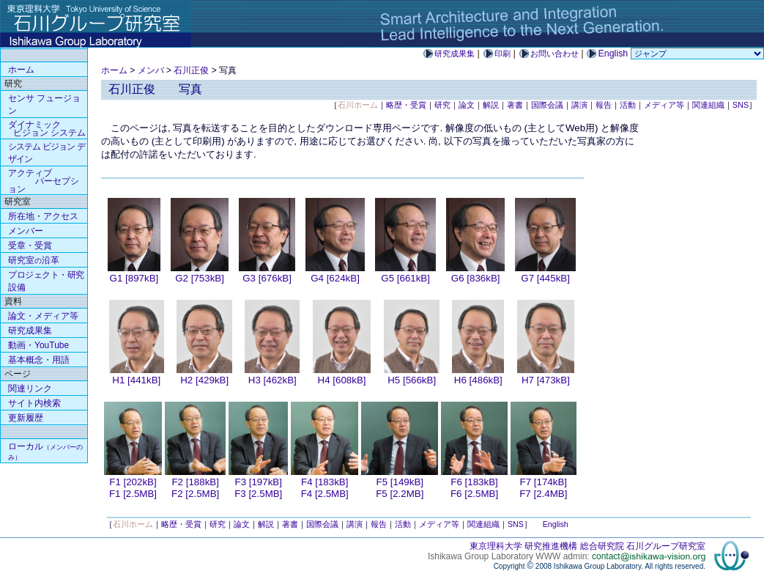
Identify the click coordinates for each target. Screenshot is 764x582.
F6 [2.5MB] (474, 493)
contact (648, 556)
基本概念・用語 (39, 360)
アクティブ (43, 181)
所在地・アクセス (43, 216)
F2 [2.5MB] (195, 493)
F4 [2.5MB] (325, 493)
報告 (604, 104)
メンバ (151, 70)
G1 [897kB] (134, 278)
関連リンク (30, 388)
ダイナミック (47, 128)
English (555, 524)
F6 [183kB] (473, 481)
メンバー (25, 231)
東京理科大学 (496, 546)
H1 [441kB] (136, 380)
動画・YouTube (38, 345)
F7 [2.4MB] (543, 493)
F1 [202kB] (132, 481)
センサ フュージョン (44, 104)
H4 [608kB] (342, 380)
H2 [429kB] (204, 380)
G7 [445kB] (545, 278)
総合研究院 (602, 546)
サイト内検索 (34, 403)
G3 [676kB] (267, 278)
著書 (515, 104)
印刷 (502, 53)
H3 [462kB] (272, 380)
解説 (491, 104)
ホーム (114, 70)
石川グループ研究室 (665, 546)
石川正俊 (191, 70)
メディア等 (664, 104)
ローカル (45, 451)
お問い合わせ (554, 53)
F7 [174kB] (543, 481)
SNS (741, 104)
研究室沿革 (33, 260)
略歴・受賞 (406, 104)
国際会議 (547, 104)
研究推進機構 (550, 546)
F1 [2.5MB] (133, 493)
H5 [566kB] (411, 380)
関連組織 (708, 104)
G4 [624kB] (335, 278)
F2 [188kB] (194, 481)
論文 (467, 104)
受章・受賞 (30, 245)
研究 (442, 104)
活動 (628, 104)
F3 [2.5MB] (258, 493)
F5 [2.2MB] (399, 493)
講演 (579, 104)
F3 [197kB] (258, 481)
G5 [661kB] (405, 278)
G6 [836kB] (475, 278)
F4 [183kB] (324, 481)
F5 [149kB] (400, 481)
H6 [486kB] (478, 380)
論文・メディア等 (43, 316)
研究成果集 (454, 53)
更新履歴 (25, 418)
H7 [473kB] (546, 380)
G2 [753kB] (199, 278)
